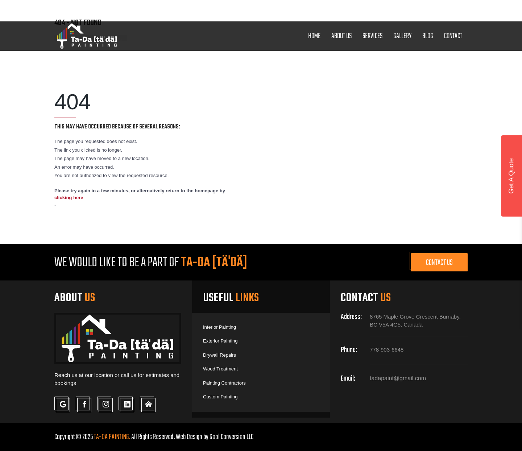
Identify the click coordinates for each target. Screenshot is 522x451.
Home (314, 36)
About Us (341, 36)
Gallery (402, 36)
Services (372, 36)
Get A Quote (511, 176)
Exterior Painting (220, 341)
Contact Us (439, 263)
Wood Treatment (220, 369)
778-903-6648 (241, 10)
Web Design (189, 437)
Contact (453, 36)
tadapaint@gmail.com (319, 9)
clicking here (68, 197)
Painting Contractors (224, 383)
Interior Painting (219, 327)
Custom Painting (220, 396)
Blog (427, 36)
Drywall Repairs (219, 355)
